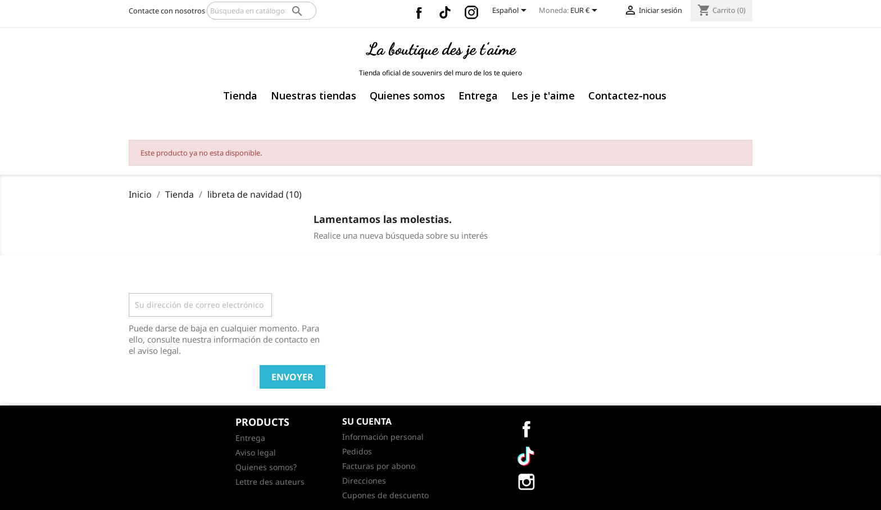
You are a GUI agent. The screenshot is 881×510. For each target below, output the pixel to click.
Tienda (240, 95)
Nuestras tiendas (313, 95)
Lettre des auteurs (270, 481)
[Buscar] (261, 11)
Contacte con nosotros (167, 11)
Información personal (383, 436)
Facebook (418, 12)
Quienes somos (407, 95)
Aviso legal (255, 452)
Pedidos (357, 451)
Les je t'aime (543, 95)
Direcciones (364, 480)
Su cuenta (367, 421)
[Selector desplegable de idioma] (511, 11)
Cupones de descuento (385, 495)
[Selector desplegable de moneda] (585, 11)
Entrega (478, 95)
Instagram (471, 12)
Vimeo (445, 12)
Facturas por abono (378, 466)
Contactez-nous (627, 95)
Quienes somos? (266, 467)
